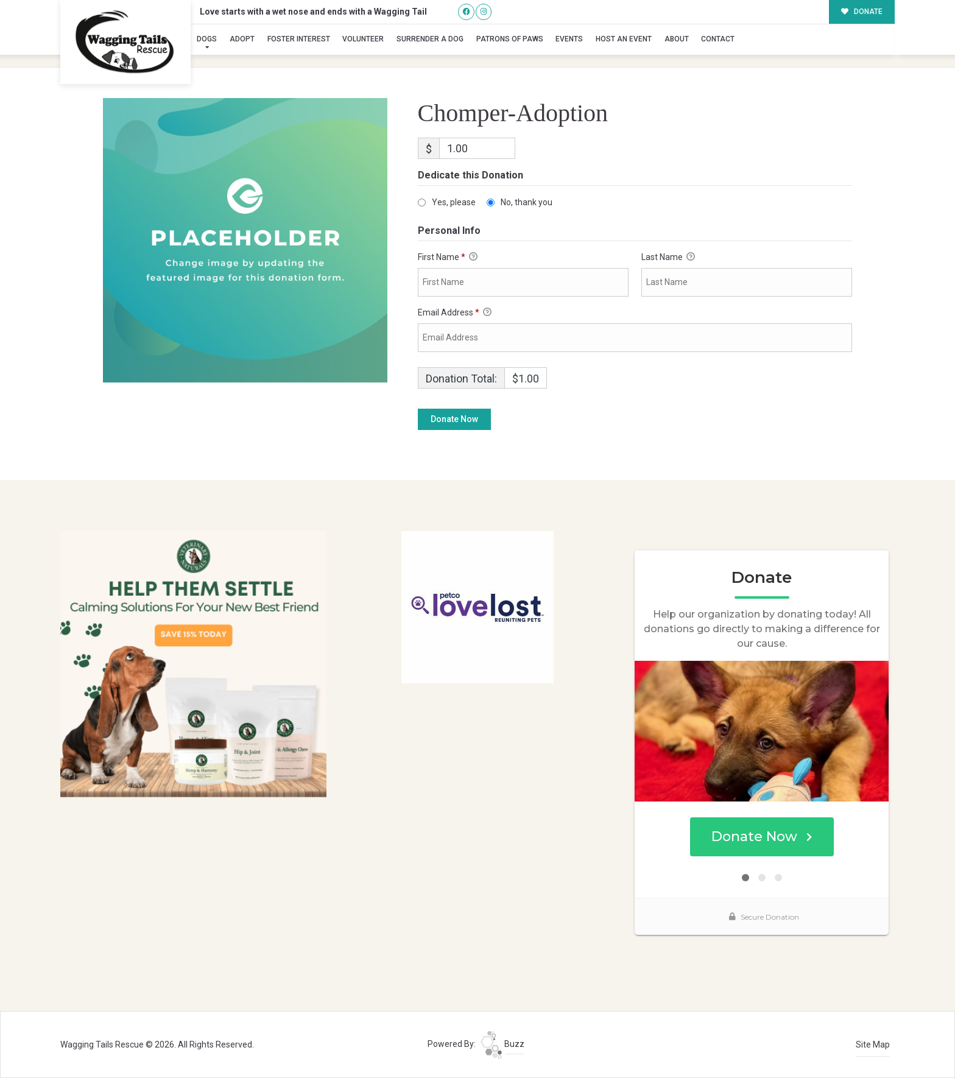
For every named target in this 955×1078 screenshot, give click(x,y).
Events (569, 39)
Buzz (502, 1044)
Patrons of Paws (509, 39)
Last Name (668, 257)
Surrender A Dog (429, 39)
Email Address (455, 313)
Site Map (873, 1044)
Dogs (207, 39)
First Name (447, 257)
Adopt (242, 39)
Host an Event (624, 39)
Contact (718, 39)
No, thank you (526, 202)
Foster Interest (298, 39)
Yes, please (454, 202)
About (676, 39)
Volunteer (363, 39)
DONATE (862, 11)
